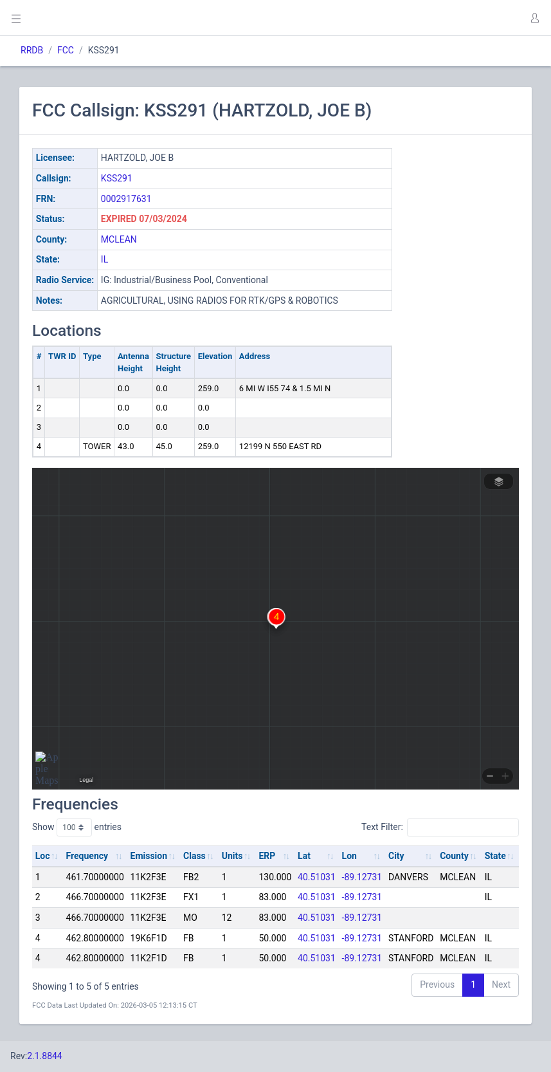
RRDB (32, 50)
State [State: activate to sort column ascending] (495, 856)
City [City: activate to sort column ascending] (396, 856)
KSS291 (116, 178)
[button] (534, 18)
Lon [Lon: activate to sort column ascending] (349, 856)
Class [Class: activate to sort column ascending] (194, 856)
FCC (65, 50)
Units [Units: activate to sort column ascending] (232, 856)
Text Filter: (440, 827)
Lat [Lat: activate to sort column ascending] (304, 856)
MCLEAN (119, 239)
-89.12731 (362, 877)
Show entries (77, 827)
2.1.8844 (44, 1056)
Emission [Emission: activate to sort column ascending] (149, 856)
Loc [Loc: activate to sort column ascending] (42, 856)
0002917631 (126, 199)
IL (104, 259)
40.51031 (317, 877)
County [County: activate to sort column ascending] (454, 856)
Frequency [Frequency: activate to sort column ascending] (87, 856)
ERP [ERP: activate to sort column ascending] (266, 856)
